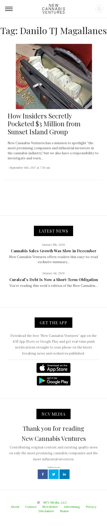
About (15, 507)
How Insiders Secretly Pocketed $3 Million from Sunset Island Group (44, 123)
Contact (30, 507)
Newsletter (50, 507)
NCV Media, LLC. (55, 502)
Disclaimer (46, 511)
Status (64, 511)
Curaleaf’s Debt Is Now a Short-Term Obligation (53, 279)
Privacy (91, 507)
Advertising (72, 507)
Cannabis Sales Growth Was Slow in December (53, 250)
